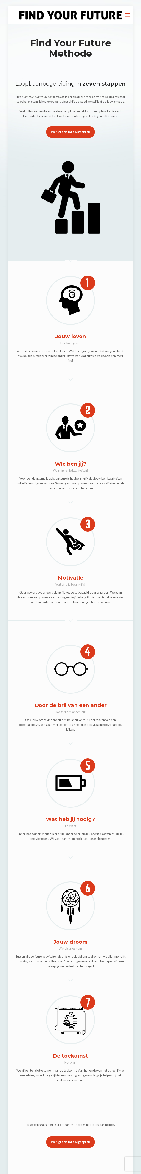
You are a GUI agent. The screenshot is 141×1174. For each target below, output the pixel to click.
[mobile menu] (127, 15)
